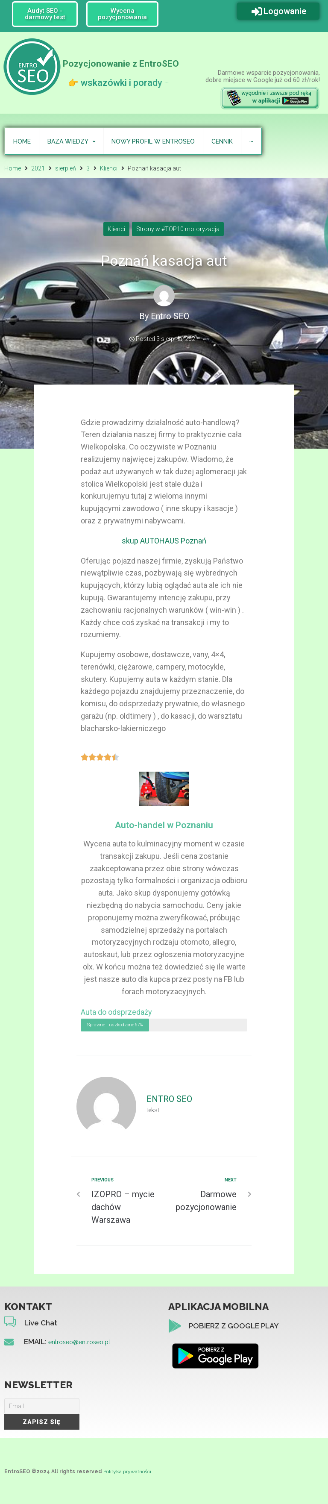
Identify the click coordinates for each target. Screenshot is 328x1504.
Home (12, 168)
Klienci (108, 168)
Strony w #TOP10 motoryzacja (178, 229)
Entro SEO (170, 316)
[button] (45, 14)
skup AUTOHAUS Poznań (164, 540)
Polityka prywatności (127, 1472)
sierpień (65, 168)
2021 (38, 168)
